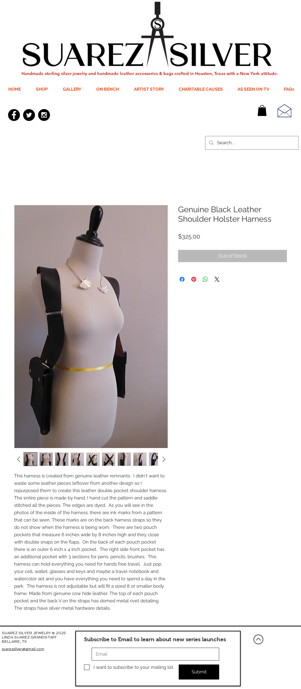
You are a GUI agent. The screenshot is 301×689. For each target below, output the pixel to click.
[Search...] (251, 142)
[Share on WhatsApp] (205, 279)
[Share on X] (217, 279)
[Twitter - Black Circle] (29, 115)
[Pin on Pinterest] (193, 279)
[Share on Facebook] (182, 279)
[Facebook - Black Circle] (14, 115)
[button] (262, 110)
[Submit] (199, 672)
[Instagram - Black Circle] (44, 115)
